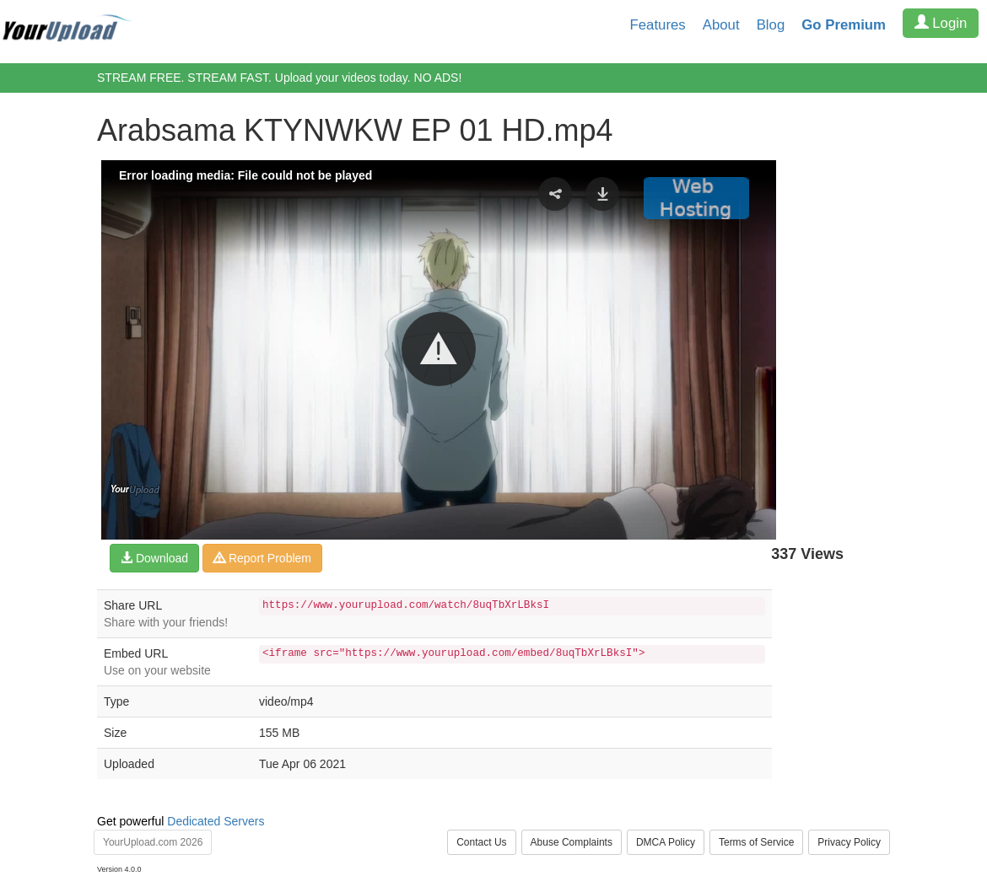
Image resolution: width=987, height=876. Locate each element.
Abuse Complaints (571, 842)
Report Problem (262, 558)
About (721, 25)
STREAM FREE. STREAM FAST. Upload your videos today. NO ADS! (279, 77)
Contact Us (481, 842)
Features (658, 25)
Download (154, 558)
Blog (771, 25)
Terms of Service (756, 842)
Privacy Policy (849, 842)
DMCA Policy (665, 842)
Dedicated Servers (215, 821)
